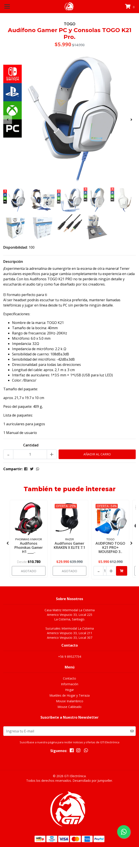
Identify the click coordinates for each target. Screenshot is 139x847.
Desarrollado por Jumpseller (92, 780)
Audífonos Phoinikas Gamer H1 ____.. (28, 547)
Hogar (69, 690)
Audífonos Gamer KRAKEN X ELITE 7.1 (69, 545)
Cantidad (30, 445)
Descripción (13, 261)
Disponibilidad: (15, 247)
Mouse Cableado (69, 707)
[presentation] (7, 119)
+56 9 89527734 (69, 656)
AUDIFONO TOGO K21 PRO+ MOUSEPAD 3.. (110, 547)
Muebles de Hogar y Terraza (69, 695)
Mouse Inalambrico (69, 701)
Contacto (69, 678)
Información (69, 684)
